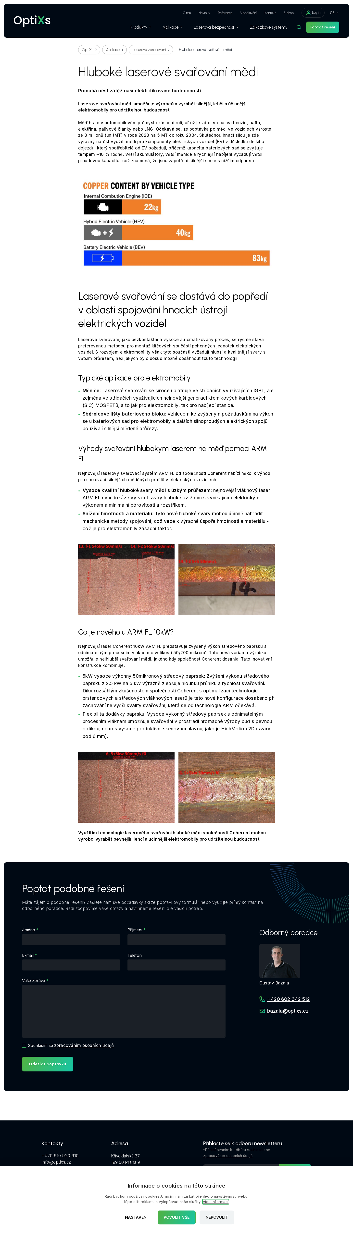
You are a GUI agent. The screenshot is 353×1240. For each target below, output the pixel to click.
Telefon (134, 955)
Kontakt (270, 13)
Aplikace (172, 27)
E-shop (289, 13)
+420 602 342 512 (288, 999)
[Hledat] (298, 27)
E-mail (28, 955)
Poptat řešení (322, 27)
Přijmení (134, 930)
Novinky (204, 13)
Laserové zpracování (149, 50)
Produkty (140, 27)
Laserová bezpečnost (216, 27)
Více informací (216, 1202)
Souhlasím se (71, 1045)
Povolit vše (176, 1217)
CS (332, 13)
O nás (187, 13)
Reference (225, 13)
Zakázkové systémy (269, 27)
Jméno (28, 930)
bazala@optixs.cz (288, 1011)
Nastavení (136, 1217)
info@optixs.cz (56, 1162)
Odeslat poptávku (47, 1064)
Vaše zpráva (33, 980)
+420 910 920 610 (60, 1155)
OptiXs (87, 50)
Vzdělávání (248, 13)
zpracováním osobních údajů (84, 1045)
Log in (313, 12)
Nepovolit (217, 1217)
